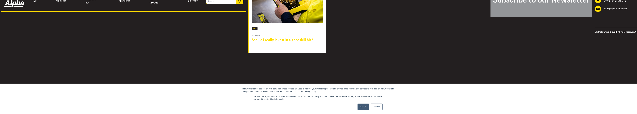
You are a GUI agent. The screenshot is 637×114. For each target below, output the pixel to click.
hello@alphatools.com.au (615, 9)
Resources (124, 1)
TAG (254, 28)
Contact (193, 1)
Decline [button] (376, 107)
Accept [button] (363, 107)
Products (61, 1)
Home (33, 1)
